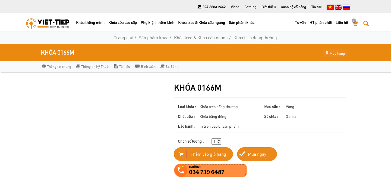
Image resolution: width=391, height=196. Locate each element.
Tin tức (316, 6)
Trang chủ (123, 37)
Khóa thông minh (90, 22)
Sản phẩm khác (241, 22)
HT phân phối (321, 22)
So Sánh (169, 66)
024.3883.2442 (212, 6)
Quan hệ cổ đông (293, 6)
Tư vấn (300, 22)
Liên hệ (342, 22)
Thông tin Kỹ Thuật (92, 66)
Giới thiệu (268, 6)
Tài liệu (122, 66)
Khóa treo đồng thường (255, 37)
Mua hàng (332, 52)
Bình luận (145, 66)
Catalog (250, 6)
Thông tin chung (56, 66)
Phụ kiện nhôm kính (157, 22)
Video (235, 6)
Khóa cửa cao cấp (122, 22)
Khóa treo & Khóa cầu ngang (201, 22)
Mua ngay (257, 154)
